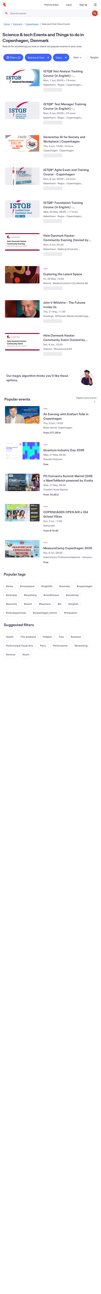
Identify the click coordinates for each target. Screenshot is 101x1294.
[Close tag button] (48, 57)
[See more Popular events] (85, 400)
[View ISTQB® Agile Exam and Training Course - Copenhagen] (22, 176)
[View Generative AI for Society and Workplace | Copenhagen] (22, 143)
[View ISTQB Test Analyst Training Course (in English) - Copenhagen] (22, 77)
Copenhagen (32, 23)
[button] (13, 57)
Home (7, 23)
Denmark (17, 23)
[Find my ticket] (51, 5)
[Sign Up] (83, 5)
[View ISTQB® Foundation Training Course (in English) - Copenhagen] (22, 209)
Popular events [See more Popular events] (17, 399)
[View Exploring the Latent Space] (22, 274)
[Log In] (68, 5)
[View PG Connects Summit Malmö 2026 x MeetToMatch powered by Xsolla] (22, 482)
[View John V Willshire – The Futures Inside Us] (22, 309)
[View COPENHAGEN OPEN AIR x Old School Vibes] (22, 512)
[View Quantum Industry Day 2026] (22, 450)
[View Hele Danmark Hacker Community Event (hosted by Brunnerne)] (22, 341)
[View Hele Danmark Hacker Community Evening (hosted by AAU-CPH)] (22, 242)
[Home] (4, 5)
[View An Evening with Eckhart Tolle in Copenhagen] (22, 414)
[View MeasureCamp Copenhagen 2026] (22, 548)
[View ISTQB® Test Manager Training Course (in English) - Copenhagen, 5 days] (22, 110)
